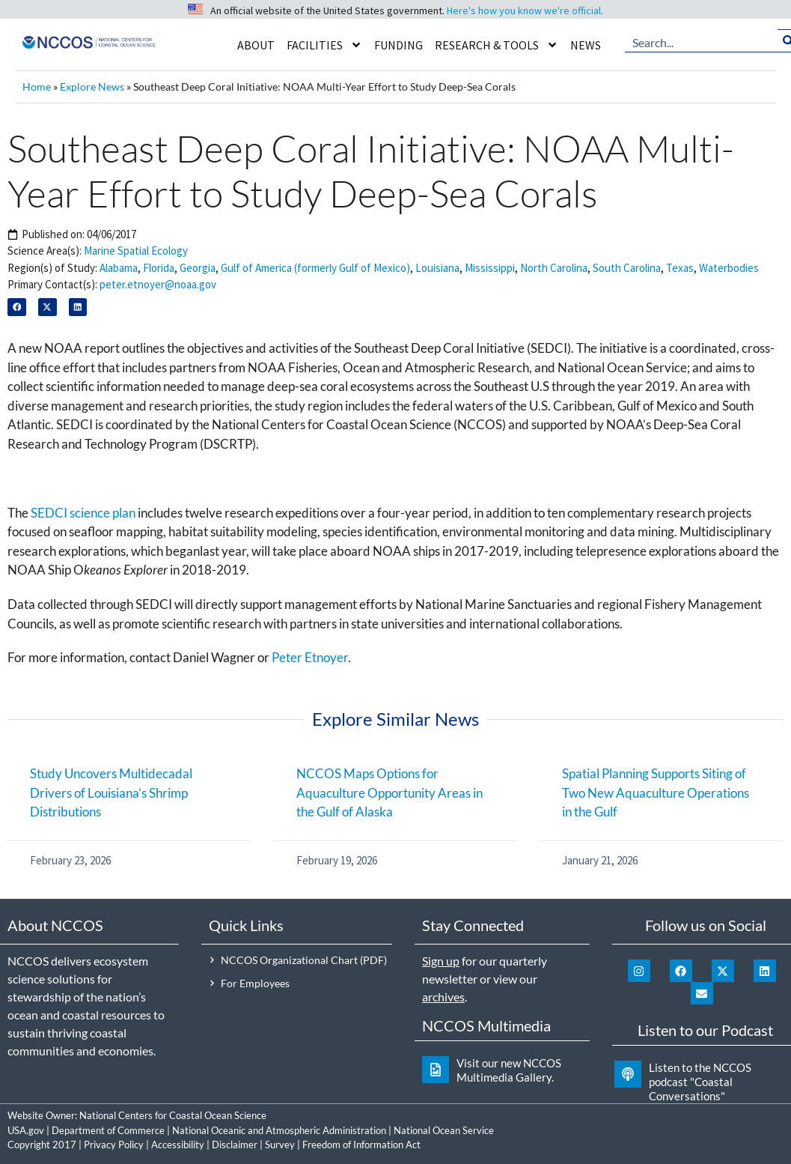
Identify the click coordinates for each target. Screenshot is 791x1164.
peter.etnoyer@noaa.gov (158, 284)
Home (36, 86)
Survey (280, 1145)
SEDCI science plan (83, 513)
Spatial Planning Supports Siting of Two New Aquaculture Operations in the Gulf (655, 792)
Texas (680, 268)
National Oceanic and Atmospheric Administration (279, 1130)
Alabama (119, 268)
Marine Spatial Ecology (136, 250)
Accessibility (177, 1145)
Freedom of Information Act (361, 1145)
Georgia (198, 268)
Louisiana (437, 268)
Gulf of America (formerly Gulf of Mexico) (315, 268)
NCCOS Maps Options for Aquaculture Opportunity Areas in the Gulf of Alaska (389, 792)
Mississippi (490, 268)
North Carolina (553, 268)
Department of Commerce (108, 1130)
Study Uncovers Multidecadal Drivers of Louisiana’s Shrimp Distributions (111, 792)
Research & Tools (496, 45)
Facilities (324, 45)
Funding (398, 44)
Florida (158, 268)
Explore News (92, 86)
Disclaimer (234, 1145)
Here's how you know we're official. (525, 10)
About (256, 44)
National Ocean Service (444, 1130)
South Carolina (627, 268)
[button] (16, 307)
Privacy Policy (114, 1145)
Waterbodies (729, 268)
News (585, 44)
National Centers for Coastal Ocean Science (172, 1115)
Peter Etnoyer (310, 657)
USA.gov (25, 1130)
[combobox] (701, 41)
